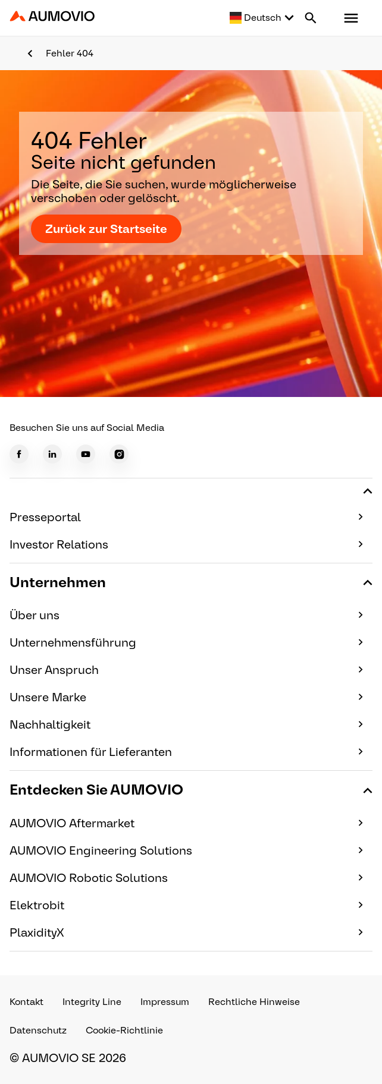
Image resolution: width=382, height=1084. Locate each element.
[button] (351, 17)
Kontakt (26, 1001)
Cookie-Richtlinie (124, 1030)
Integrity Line (91, 1001)
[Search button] (311, 18)
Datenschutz (38, 1030)
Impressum (164, 1001)
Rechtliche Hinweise (254, 1001)
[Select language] (262, 18)
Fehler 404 (69, 53)
